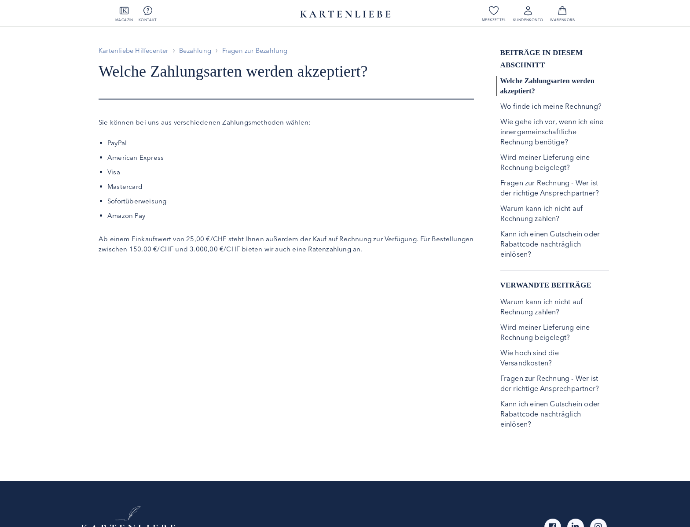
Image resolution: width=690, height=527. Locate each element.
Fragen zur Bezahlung (261, 50)
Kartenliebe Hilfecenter (135, 50)
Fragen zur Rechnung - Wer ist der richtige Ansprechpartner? (549, 187)
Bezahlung (199, 50)
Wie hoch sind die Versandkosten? (529, 357)
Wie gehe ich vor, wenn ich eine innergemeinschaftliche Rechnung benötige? (552, 131)
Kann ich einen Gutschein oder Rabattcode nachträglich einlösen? (550, 243)
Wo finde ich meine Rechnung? (551, 106)
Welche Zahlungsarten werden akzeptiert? (547, 86)
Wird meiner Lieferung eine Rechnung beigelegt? (545, 162)
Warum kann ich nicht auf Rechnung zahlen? (541, 213)
